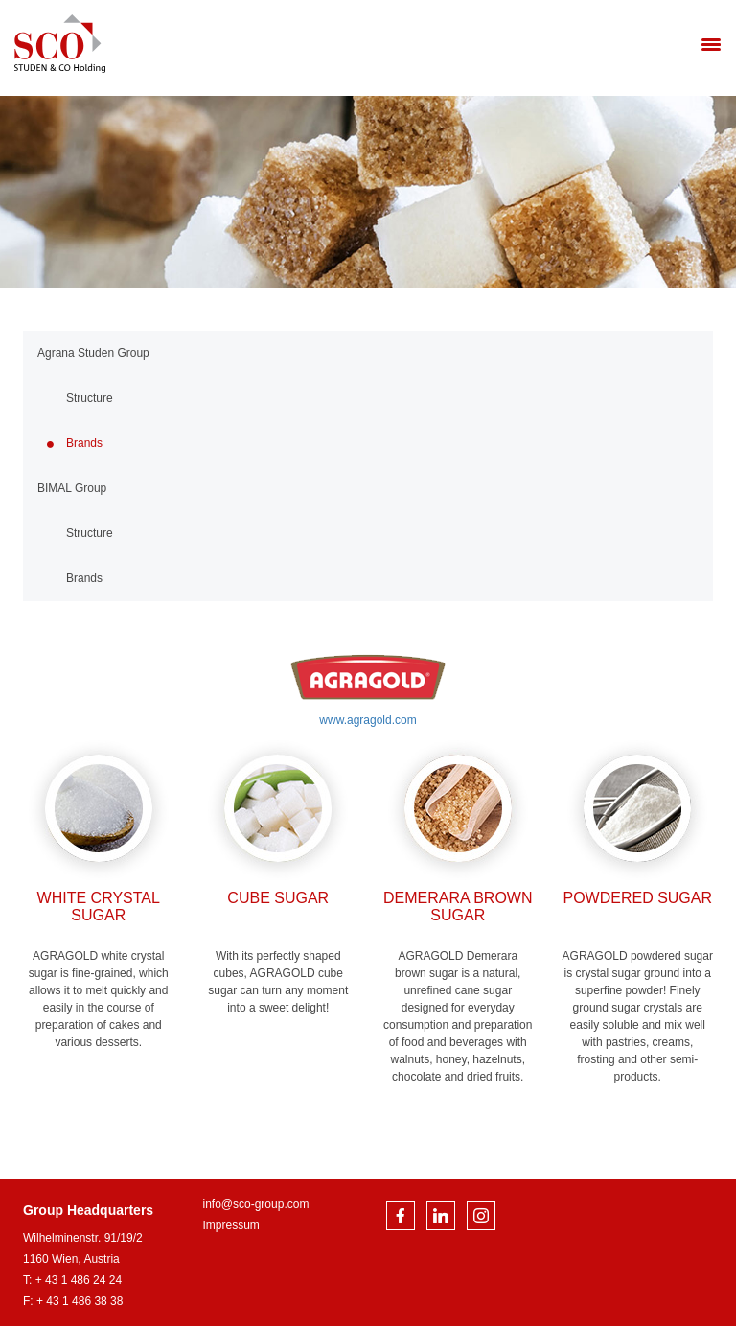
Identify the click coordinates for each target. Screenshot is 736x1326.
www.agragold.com (367, 720)
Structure (89, 398)
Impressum (231, 1225)
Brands (84, 443)
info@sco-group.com (256, 1204)
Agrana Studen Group (93, 353)
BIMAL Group (71, 488)
